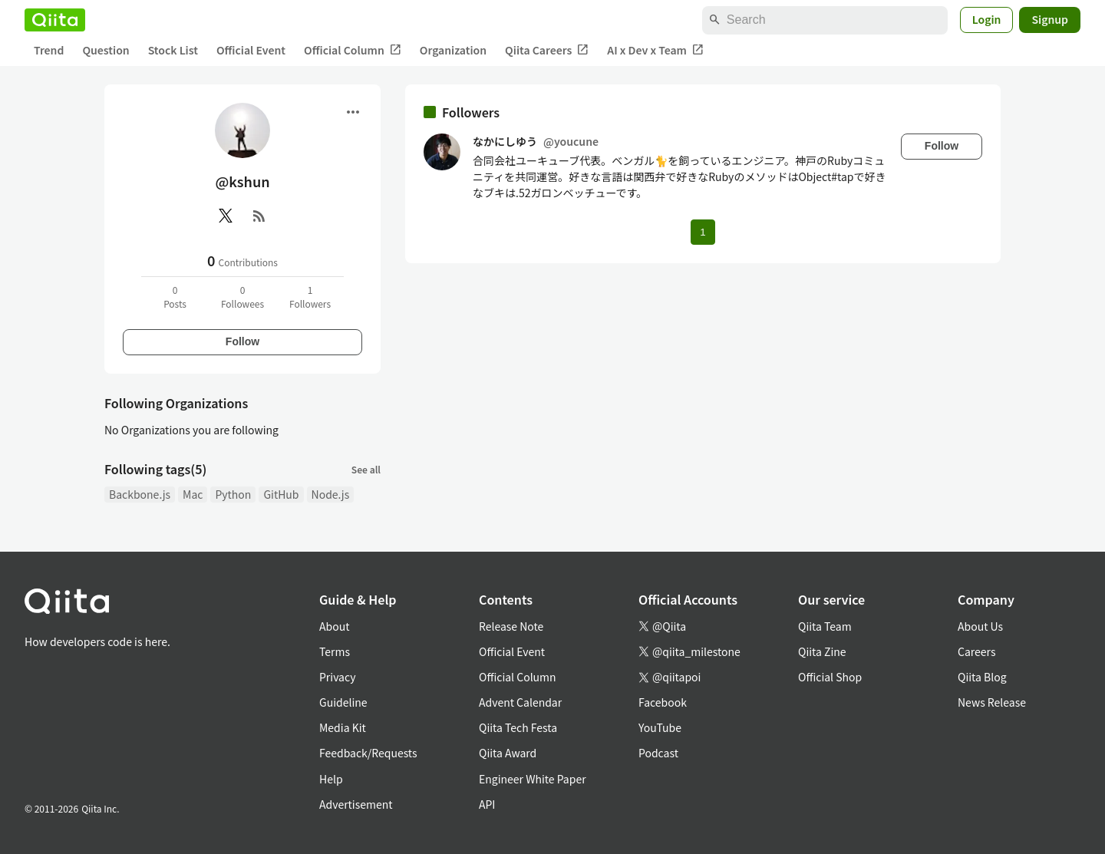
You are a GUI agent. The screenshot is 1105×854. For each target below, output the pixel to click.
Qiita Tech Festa (518, 727)
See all (366, 469)
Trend (49, 50)
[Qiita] (55, 19)
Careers (976, 651)
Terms (334, 651)
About (334, 626)
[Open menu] (353, 112)
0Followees (242, 296)
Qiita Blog (982, 676)
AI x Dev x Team (655, 50)
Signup (1049, 19)
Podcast (658, 752)
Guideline (343, 702)
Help (331, 778)
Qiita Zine (822, 651)
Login (986, 19)
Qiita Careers (547, 50)
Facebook (662, 702)
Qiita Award (507, 752)
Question (105, 50)
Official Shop (830, 676)
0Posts (174, 296)
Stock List (173, 50)
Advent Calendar (520, 702)
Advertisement (356, 804)
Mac (193, 494)
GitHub (281, 494)
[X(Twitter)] (225, 215)
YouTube (659, 727)
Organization (453, 50)
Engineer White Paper (532, 778)
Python (233, 494)
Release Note (511, 626)
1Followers (310, 296)
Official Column (352, 50)
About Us (980, 626)
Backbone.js (139, 494)
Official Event (250, 50)
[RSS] (259, 215)
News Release (992, 702)
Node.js (331, 494)
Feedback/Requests (368, 752)
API (487, 804)
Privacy (337, 676)
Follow (242, 341)
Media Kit (342, 727)
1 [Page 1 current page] (702, 232)
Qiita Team (825, 626)
